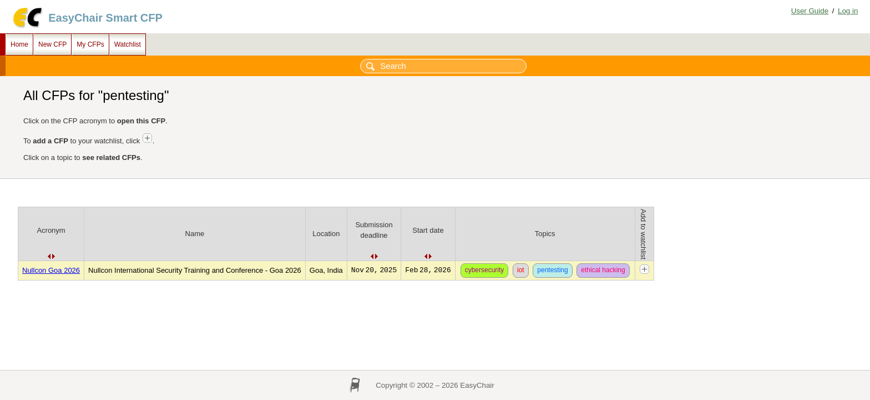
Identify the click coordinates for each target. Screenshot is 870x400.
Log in (848, 11)
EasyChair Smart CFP (105, 18)
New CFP (52, 44)
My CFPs (90, 44)
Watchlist (127, 44)
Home (19, 44)
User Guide (809, 11)
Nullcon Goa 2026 (51, 270)
